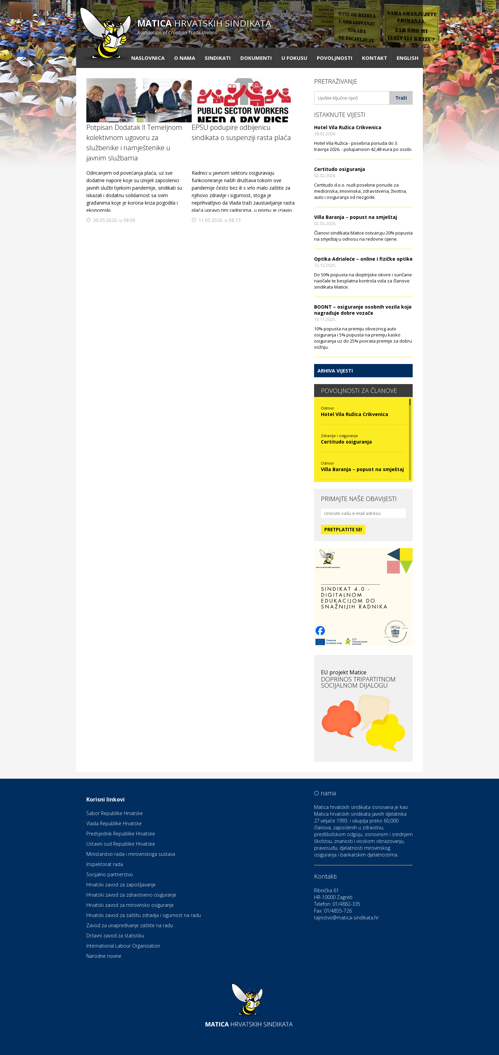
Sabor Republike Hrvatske (114, 813)
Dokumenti (256, 57)
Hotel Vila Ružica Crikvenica (347, 127)
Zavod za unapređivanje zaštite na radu (129, 925)
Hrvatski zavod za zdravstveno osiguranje (131, 895)
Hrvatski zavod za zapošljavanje (121, 884)
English (407, 57)
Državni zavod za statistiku (115, 935)
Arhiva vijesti (335, 370)
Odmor (327, 408)
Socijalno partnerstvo (109, 874)
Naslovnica (148, 57)
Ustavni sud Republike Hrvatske (120, 844)
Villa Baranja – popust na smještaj (355, 217)
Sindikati (218, 57)
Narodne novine (103, 956)
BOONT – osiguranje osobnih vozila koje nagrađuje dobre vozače (363, 310)
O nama (184, 57)
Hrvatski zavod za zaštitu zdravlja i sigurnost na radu (143, 915)
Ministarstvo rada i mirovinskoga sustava (130, 854)
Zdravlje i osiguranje (339, 435)
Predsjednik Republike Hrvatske (120, 833)
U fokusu (294, 57)
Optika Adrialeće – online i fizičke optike (363, 259)
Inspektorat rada (104, 864)
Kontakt (374, 57)
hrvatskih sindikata (204, 26)
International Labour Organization (123, 945)
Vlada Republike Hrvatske (114, 823)
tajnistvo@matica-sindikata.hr (346, 917)
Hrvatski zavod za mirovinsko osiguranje (130, 905)
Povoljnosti (334, 57)
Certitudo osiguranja (339, 169)
